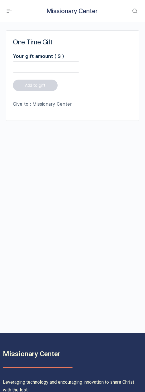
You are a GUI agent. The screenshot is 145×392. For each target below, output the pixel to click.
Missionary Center (72, 11)
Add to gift (35, 85)
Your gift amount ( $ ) (38, 56)
